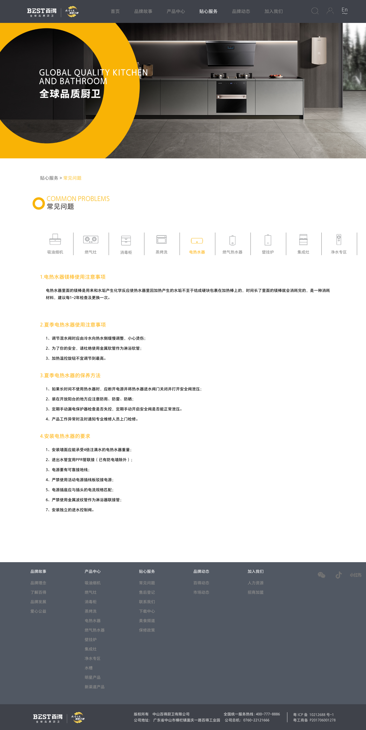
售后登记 (147, 592)
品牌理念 (38, 583)
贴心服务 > (51, 178)
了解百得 (38, 592)
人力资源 (256, 583)
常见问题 (72, 178)
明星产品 (93, 677)
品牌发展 (38, 602)
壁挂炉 (91, 639)
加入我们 (273, 11)
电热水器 (93, 621)
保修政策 (147, 630)
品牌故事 (143, 11)
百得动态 (201, 583)
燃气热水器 (95, 630)
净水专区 (93, 658)
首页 (115, 11)
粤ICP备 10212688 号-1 (313, 714)
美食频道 (147, 621)
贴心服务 (208, 11)
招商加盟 (256, 592)
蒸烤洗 (91, 611)
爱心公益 (38, 611)
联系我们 (147, 602)
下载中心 (147, 611)
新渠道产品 (95, 687)
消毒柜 (91, 602)
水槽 (89, 668)
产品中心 (176, 11)
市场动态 (201, 592)
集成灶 (91, 649)
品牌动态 (241, 11)
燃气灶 (91, 592)
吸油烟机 (93, 583)
